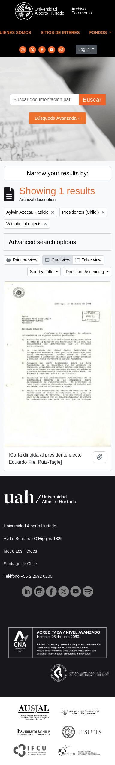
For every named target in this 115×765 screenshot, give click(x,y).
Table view (88, 260)
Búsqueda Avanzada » (57, 118)
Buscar (92, 99)
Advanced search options (42, 242)
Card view (57, 260)
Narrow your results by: (58, 173)
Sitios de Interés (60, 32)
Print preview (21, 260)
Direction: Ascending (85, 271)
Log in (84, 49)
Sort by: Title (42, 271)
